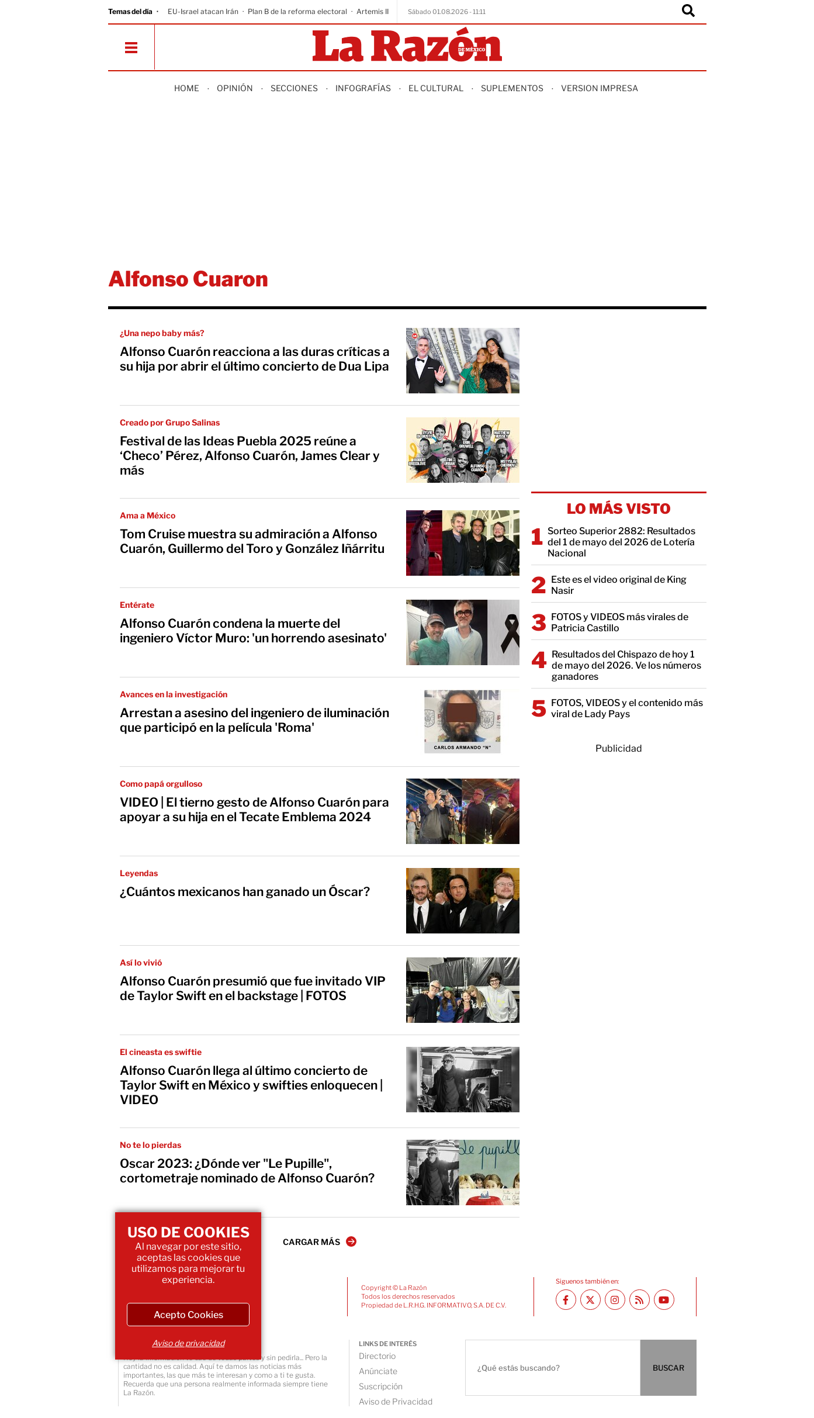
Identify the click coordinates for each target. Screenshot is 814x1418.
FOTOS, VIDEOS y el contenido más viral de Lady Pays (627, 708)
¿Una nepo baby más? (162, 333)
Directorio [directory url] (377, 1356)
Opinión (235, 88)
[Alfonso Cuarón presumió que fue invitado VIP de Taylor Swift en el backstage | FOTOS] (462, 990)
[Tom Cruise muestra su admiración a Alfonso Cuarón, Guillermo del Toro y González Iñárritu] (462, 543)
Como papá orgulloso (161, 783)
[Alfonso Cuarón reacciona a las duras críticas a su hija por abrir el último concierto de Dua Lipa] (462, 360)
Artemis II (372, 11)
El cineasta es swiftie (161, 1052)
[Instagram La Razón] (615, 1299)
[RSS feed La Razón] (639, 1299)
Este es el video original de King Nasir (619, 585)
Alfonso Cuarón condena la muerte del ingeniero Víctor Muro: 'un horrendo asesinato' (253, 630)
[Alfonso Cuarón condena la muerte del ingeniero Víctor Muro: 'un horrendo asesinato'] (462, 632)
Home (186, 88)
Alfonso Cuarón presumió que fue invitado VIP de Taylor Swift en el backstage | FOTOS (253, 988)
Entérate (137, 605)
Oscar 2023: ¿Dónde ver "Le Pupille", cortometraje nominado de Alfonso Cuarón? (247, 1170)
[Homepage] (407, 45)
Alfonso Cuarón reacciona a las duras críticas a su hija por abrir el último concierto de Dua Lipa (255, 358)
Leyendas (139, 873)
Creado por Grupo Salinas (170, 422)
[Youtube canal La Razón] (664, 1299)
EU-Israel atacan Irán (203, 11)
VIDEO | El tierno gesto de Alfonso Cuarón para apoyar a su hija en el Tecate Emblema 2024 (254, 809)
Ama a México (147, 515)
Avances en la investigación (173, 694)
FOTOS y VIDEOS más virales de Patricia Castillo (619, 622)
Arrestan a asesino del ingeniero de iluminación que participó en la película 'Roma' (254, 720)
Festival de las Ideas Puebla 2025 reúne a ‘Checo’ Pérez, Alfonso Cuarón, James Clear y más (250, 456)
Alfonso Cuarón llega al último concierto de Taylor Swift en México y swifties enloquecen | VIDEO (251, 1085)
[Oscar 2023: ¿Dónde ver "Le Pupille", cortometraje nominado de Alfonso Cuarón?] (462, 1172)
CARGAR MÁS (319, 1241)
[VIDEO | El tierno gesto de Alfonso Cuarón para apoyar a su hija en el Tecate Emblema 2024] (462, 811)
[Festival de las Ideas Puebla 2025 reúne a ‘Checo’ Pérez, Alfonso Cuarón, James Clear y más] (462, 450)
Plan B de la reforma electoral (297, 11)
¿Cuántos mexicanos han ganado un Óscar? (245, 891)
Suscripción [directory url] (381, 1386)
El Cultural (435, 88)
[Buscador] (688, 11)
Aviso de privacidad (188, 1343)
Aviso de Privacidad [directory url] (395, 1401)
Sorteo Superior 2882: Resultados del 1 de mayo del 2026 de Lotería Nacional (621, 542)
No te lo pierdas (150, 1145)
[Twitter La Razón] (590, 1299)
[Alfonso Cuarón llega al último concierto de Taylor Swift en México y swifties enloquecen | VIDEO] (462, 1079)
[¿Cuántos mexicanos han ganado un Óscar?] (462, 900)
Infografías (363, 88)
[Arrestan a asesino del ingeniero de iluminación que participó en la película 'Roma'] (462, 722)
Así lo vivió (141, 962)
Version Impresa (599, 88)
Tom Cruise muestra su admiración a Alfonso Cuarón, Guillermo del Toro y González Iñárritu (252, 541)
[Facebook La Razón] (566, 1299)
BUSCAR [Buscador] (668, 1367)
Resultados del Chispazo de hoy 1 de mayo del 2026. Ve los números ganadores (626, 665)
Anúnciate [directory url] (378, 1371)
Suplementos (512, 88)
